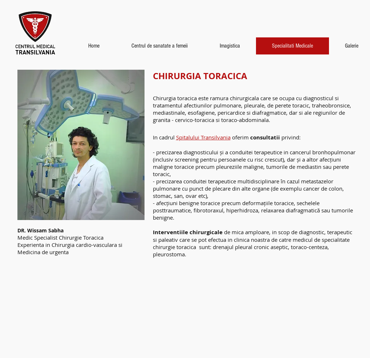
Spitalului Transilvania (203, 137)
